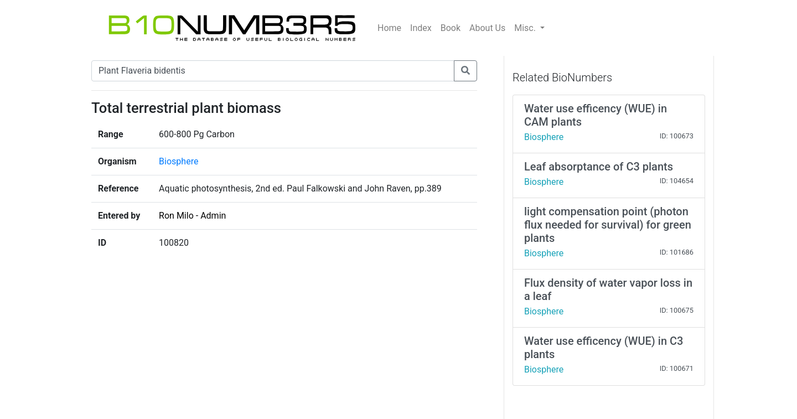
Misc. (526, 28)
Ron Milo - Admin (192, 215)
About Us (487, 28)
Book (450, 28)
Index (421, 28)
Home (389, 28)
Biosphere (178, 161)
